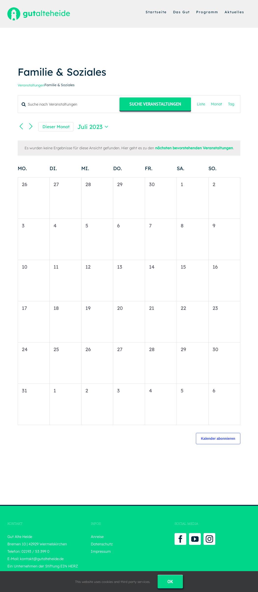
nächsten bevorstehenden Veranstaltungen (194, 148)
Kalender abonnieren (218, 439)
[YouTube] (195, 539)
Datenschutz (102, 544)
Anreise (97, 536)
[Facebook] (180, 539)
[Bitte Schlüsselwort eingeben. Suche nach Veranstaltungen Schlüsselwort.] (69, 104)
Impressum (101, 551)
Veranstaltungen (31, 85)
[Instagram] (209, 539)
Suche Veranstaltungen (155, 104)
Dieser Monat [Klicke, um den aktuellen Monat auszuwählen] (55, 126)
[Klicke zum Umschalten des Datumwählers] (94, 127)
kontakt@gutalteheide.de (42, 558)
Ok (170, 581)
